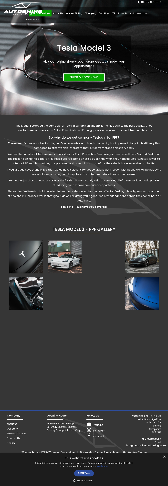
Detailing (104, 13)
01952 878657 (151, 2)
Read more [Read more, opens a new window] (102, 466)
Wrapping (90, 13)
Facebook (95, 435)
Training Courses (16, 433)
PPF (113, 13)
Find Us (11, 443)
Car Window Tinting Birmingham (99, 452)
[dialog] (84, 469)
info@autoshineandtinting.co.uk (146, 445)
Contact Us (32, 19)
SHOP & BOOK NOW (84, 77)
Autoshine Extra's (139, 13)
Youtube (94, 424)
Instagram (95, 430)
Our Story (12, 428)
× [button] (164, 457)
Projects (122, 13)
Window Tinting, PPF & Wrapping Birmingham (48, 452)
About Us (58, 13)
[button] (84, 480)
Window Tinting (74, 13)
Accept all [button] (84, 473)
